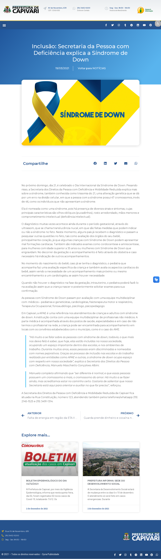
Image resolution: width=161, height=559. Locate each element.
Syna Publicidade (50, 554)
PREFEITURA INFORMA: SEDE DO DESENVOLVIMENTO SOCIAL (106, 482)
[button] (4, 25)
